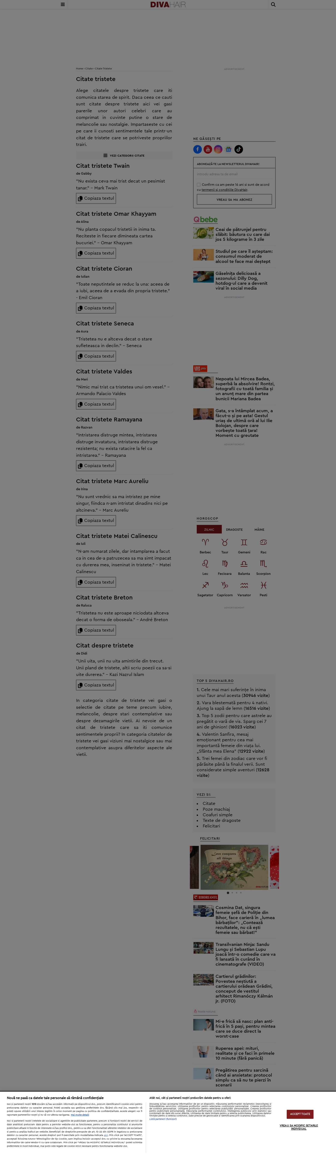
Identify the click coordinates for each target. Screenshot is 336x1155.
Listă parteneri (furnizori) (163, 1119)
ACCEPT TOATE (300, 1114)
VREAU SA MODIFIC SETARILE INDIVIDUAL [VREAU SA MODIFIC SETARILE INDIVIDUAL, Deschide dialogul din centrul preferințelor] (299, 1127)
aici (106, 1135)
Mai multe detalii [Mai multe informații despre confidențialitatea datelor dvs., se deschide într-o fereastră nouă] (80, 1115)
